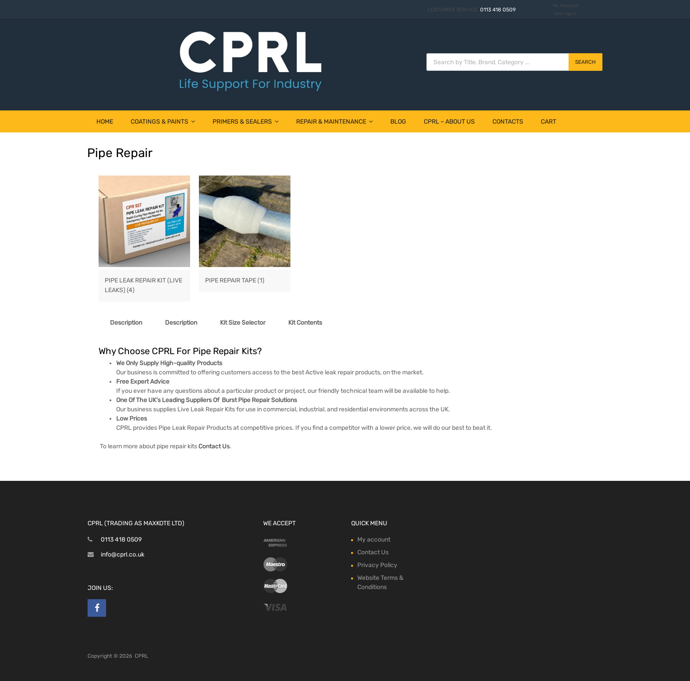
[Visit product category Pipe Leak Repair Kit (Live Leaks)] (144, 281)
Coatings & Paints (163, 121)
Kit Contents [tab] (305, 322)
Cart (548, 121)
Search (585, 62)
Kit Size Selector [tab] (242, 322)
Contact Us (214, 446)
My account (373, 539)
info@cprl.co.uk (122, 554)
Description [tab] (126, 322)
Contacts (507, 121)
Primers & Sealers (246, 121)
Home (104, 121)
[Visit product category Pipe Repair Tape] (244, 276)
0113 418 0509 (498, 10)
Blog (398, 121)
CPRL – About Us (449, 121)
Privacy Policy (377, 565)
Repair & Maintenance (334, 121)
